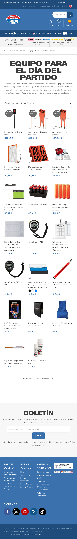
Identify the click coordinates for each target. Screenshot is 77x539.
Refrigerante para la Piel (37, 362)
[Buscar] (62, 15)
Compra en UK (64, 6)
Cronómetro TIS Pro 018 (13, 283)
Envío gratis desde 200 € (15, 41)
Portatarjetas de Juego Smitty (35, 324)
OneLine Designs (34, 534)
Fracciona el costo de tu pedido (38, 43)
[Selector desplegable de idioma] (69, 23)
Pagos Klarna (26, 484)
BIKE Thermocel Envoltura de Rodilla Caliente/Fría (13, 326)
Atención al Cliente (29, 6)
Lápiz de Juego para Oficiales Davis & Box (14, 362)
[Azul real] (36, 290)
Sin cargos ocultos (15, 45)
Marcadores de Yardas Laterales (35, 168)
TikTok (43, 511)
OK (38, 435)
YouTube (25, 511)
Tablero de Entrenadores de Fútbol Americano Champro (60, 246)
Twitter (16, 511)
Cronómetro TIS (35, 242)
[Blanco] (33, 290)
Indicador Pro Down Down (13, 133)
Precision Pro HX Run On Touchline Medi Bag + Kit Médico (61, 169)
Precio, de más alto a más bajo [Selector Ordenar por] (19, 103)
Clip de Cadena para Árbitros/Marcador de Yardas (62, 285)
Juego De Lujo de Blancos (60, 133)
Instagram (34, 511)
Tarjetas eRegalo (46, 6)
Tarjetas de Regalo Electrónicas (26, 478)
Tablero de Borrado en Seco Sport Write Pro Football (13, 207)
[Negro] (29, 290)
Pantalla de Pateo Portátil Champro (12, 168)
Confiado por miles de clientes (62, 43)
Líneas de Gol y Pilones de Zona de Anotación (61, 207)
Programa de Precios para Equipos (9, 480)
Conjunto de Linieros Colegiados (37, 133)
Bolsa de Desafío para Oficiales (62, 324)
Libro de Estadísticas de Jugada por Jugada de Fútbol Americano (14, 246)
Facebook (7, 511)
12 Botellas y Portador (38, 204)
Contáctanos (43, 472)
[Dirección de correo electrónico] (38, 429)
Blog (22, 472)
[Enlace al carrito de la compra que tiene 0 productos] (59, 23)
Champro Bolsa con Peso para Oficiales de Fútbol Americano (37, 285)
